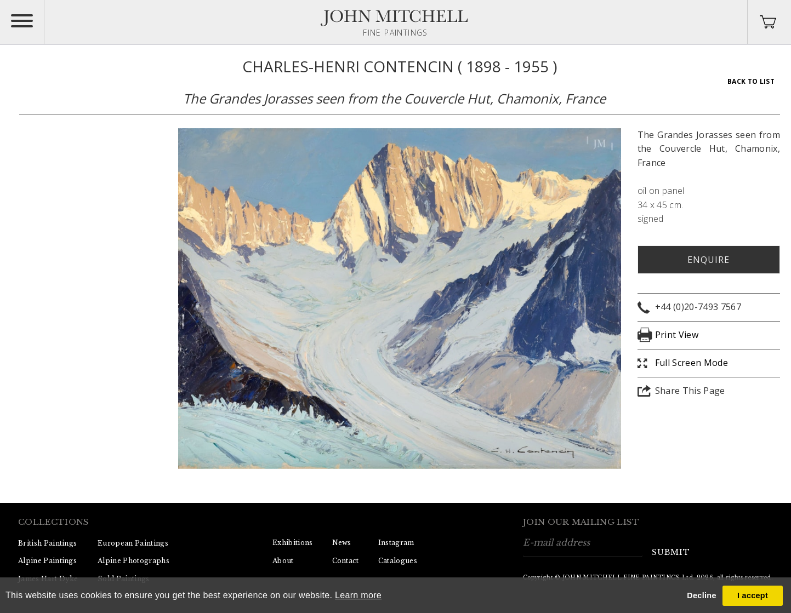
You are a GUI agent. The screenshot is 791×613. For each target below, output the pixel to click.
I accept (752, 595)
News (341, 542)
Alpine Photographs (133, 561)
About (283, 561)
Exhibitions (292, 542)
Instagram (396, 542)
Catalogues (397, 561)
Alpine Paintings (47, 561)
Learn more (358, 595)
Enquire (708, 260)
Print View (676, 335)
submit (671, 552)
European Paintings (133, 543)
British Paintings (47, 543)
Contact (345, 561)
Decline (701, 595)
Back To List (751, 81)
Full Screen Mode (691, 363)
